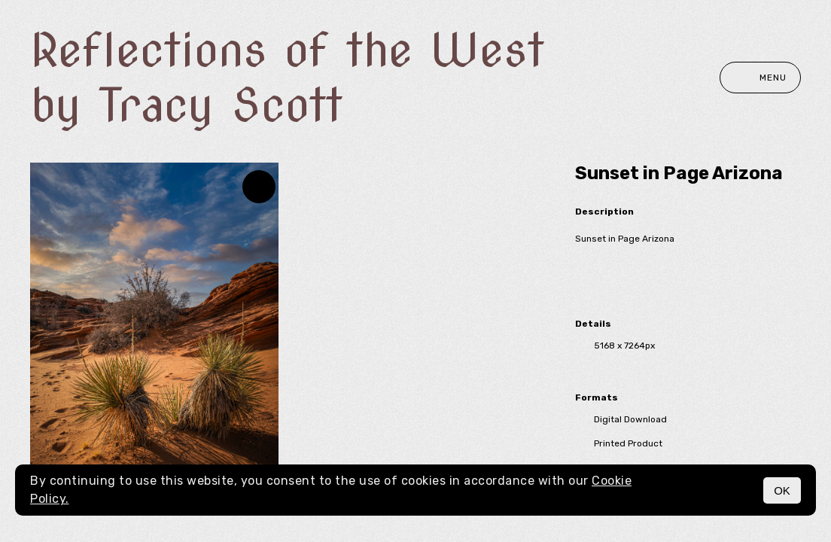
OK (782, 490)
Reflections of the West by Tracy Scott (287, 77)
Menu (760, 78)
